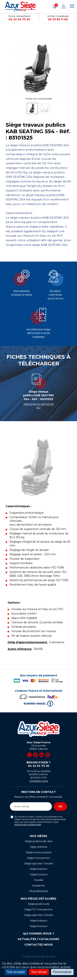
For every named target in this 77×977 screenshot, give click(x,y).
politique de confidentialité (27, 824)
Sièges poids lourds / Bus (38, 841)
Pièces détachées (38, 891)
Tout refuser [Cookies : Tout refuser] (39, 972)
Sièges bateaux (38, 868)
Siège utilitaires (38, 846)
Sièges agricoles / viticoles (38, 863)
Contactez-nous (38, 780)
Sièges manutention (38, 857)
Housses (38, 880)
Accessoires (38, 885)
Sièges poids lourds (38, 903)
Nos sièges (38, 836)
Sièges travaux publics (38, 852)
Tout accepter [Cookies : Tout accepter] (16, 972)
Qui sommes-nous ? (38, 933)
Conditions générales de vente (39, 956)
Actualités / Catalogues (38, 939)
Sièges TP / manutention (38, 909)
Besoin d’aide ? (38, 764)
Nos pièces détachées (38, 898)
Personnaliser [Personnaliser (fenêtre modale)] (62, 972)
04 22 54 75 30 (19, 19)
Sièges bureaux (38, 874)
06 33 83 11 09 (58, 19)
